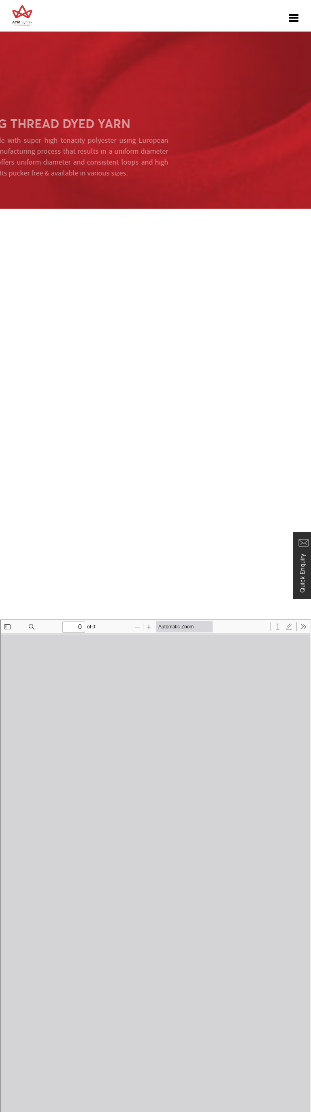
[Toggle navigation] (293, 16)
